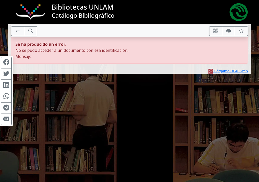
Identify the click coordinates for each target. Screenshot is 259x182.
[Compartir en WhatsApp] (6, 97)
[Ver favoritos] (241, 31)
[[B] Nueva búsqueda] (30, 31)
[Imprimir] (228, 31)
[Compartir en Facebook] (6, 63)
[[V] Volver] (17, 31)
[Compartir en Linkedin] (6, 85)
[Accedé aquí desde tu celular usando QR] (215, 31)
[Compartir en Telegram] (6, 108)
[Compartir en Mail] (6, 119)
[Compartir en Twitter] (6, 74)
